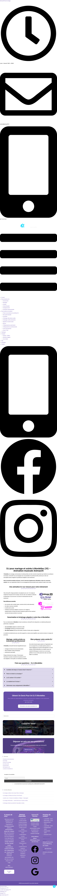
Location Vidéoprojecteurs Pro (22, 843)
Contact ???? (2, 893)
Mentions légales (6, 337)
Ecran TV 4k (5, 330)
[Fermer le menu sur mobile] (3, 886)
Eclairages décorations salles (9, 318)
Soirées (4, 304)
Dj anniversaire (6, 765)
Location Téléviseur (23, 850)
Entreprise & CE (6, 307)
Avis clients (5, 339)
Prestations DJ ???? (4, 888)
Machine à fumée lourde (8, 321)
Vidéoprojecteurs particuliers (9, 325)
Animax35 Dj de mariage (5, 0)
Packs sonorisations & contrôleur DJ (11, 313)
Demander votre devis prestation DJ (28, 706)
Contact (3, 344)
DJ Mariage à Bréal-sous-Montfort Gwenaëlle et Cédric (13, 803)
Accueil (3, 297)
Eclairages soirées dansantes (9, 319)
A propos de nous (8, 815)
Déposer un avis (28, 749)
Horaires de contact (47, 815)
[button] (28, 263)
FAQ (2, 340)
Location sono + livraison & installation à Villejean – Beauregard (15, 798)
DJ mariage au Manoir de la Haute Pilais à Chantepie (13, 793)
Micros (4, 323)
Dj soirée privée (6, 764)
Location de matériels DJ (8, 768)
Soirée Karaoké (6, 306)
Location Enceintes (23, 822)
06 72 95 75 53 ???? (4, 895)
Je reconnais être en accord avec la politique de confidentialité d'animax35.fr (28, 783)
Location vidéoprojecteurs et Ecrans (23, 838)
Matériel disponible (22, 815)
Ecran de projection (7, 328)
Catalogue (3, 332)
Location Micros (22, 834)
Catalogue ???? (3, 891)
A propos (3, 333)
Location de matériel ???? (5, 889)
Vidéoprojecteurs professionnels (10, 326)
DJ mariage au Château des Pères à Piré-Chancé (12, 795)
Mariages (5, 302)
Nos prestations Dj (5, 299)
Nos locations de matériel (6, 311)
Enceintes (5, 316)
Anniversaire (5, 300)
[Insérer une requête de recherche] (28, 716)
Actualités (3, 342)
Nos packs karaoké (7, 314)
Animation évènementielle (8, 309)
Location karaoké (22, 820)
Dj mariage (5, 760)
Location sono (23, 818)
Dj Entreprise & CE (6, 767)
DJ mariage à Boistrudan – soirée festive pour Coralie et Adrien (15, 800)
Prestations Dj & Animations (8, 759)
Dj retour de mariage (7, 762)
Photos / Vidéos (6, 335)
